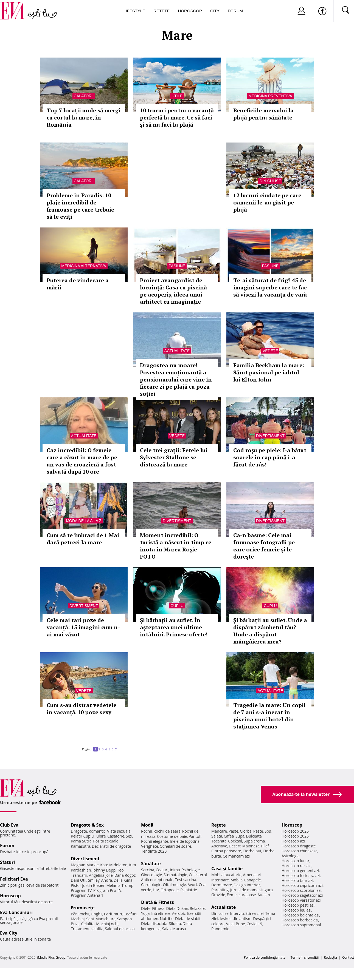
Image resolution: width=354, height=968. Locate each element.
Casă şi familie (227, 868)
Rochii (83, 913)
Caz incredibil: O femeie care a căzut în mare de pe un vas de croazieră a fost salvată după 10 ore (82, 460)
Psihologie (191, 869)
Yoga (145, 913)
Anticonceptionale (157, 879)
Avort (192, 884)
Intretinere (160, 913)
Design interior (247, 884)
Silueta (175, 923)
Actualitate (177, 351)
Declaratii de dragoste (111, 846)
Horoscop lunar (295, 860)
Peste (258, 831)
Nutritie (166, 918)
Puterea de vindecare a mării (78, 284)
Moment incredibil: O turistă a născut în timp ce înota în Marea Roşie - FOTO (175, 545)
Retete (161, 10)
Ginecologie (151, 874)
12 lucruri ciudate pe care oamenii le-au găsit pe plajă (267, 202)
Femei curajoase (241, 894)
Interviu (237, 913)
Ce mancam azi (236, 856)
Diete (145, 908)
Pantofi (195, 836)
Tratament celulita (87, 928)
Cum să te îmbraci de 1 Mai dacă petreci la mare (83, 538)
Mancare (219, 831)
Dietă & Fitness (157, 902)
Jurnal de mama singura (251, 889)
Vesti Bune (235, 923)
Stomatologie (175, 874)
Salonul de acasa (120, 928)
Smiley (94, 880)
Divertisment (270, 436)
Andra (106, 880)
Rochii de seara (167, 831)
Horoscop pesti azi (298, 905)
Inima (175, 869)
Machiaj (78, 918)
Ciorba (246, 831)
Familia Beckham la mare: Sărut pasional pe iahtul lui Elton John (268, 372)
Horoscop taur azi (297, 880)
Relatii (76, 836)
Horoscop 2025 (295, 836)
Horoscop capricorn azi (302, 885)
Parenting (220, 889)
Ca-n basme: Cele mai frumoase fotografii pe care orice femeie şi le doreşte (264, 545)
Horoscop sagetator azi (302, 895)
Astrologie (291, 855)
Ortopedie (170, 889)
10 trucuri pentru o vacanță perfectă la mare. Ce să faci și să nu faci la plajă (177, 117)
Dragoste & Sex (87, 825)
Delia (118, 880)
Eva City (8, 933)
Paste (233, 831)
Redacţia (330, 957)
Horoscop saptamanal (301, 924)
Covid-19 (254, 923)
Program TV (81, 890)
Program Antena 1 (87, 895)
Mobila (237, 879)
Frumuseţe (83, 908)
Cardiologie (151, 884)
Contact (348, 957)
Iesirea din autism (236, 918)
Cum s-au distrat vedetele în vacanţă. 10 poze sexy (81, 708)
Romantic (97, 831)
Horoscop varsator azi (301, 900)
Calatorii (84, 96)
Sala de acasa (174, 928)
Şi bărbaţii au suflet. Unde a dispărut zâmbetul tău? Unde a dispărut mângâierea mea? (270, 630)
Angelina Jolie (101, 875)
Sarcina (147, 869)
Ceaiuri (162, 869)
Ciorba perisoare (226, 850)
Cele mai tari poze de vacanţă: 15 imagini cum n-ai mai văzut (83, 627)
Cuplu (176, 605)
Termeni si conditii (305, 957)
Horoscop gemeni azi (300, 870)
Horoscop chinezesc (299, 850)
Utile (177, 96)
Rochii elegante (154, 841)
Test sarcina (185, 879)
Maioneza (251, 846)
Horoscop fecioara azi (301, 875)
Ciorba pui (252, 850)
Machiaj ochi (107, 923)
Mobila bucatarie (226, 874)
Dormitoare (221, 884)
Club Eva (9, 825)
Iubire (100, 836)
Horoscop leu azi (296, 910)
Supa (240, 836)
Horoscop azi (293, 841)
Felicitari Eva (14, 879)
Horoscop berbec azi (300, 920)
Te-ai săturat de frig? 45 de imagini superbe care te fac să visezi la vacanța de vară (270, 287)
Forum (235, 10)
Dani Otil (78, 880)
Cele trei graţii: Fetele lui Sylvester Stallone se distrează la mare (173, 457)
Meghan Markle (85, 864)
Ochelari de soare (175, 846)
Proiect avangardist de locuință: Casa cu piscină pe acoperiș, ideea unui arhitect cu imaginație (173, 291)
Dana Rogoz (125, 875)
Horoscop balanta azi (300, 915)
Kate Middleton (114, 864)
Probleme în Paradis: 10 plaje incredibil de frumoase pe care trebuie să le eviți (80, 206)
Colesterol (198, 874)
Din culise (270, 181)
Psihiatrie (188, 889)
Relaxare (198, 908)
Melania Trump (119, 885)
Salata (216, 836)
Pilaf (265, 846)
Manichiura (105, 918)
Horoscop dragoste (299, 846)
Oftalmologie (174, 884)
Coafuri (130, 913)
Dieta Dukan (177, 908)
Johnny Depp (104, 870)
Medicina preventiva (270, 96)
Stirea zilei (254, 913)
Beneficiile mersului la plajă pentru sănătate (263, 114)
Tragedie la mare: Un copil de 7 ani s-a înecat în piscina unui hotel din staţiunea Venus (269, 715)
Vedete (270, 351)
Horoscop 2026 (295, 831)
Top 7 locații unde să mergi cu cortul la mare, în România (83, 117)
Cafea (229, 836)
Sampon (124, 918)
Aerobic (179, 913)
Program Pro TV (107, 890)
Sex (129, 836)
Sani (90, 918)
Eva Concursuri (16, 912)
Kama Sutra (81, 841)
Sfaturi (7, 862)
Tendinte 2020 (154, 851)
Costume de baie (172, 836)
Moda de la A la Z (83, 521)
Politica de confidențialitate (264, 957)
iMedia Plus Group (51, 957)
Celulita (88, 923)
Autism (263, 894)
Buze (75, 923)
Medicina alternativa (83, 266)
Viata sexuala (119, 831)
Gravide (218, 894)
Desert (235, 846)
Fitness (158, 908)
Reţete (218, 825)
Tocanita (219, 841)
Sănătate (151, 864)
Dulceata (254, 836)
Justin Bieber (93, 885)
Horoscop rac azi (296, 865)
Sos (268, 831)
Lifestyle (134, 10)
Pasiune (177, 266)
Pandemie (220, 928)
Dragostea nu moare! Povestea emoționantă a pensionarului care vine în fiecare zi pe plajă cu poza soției (176, 379)
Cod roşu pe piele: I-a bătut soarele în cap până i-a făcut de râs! (269, 457)
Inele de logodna (185, 841)
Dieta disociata (154, 923)
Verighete (149, 846)
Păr (74, 913)
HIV (156, 889)
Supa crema (254, 841)
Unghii (96, 913)
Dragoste (79, 831)
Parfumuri (113, 913)
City (215, 10)
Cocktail (235, 841)
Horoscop (190, 10)
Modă (147, 825)
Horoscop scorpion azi (301, 890)
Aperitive (219, 846)
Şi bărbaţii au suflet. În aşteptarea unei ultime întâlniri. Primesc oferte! (173, 627)
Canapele (252, 879)
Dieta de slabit (188, 918)
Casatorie (115, 836)
